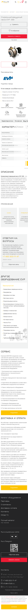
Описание (18, 121)
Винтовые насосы (8, 298)
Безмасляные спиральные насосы (12, 289)
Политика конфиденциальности (14, 590)
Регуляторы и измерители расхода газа (13, 334)
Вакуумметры (7, 292)
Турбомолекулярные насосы (11, 338)
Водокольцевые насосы (10, 301)
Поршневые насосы (9, 330)
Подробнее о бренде (7, 83)
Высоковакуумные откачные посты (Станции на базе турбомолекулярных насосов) (13, 306)
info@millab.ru (9, 583)
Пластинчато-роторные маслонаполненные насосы (11, 326)
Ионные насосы (7, 316)
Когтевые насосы (8, 319)
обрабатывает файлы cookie (11, 596)
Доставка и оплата (9, 508)
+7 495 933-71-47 (11, 256)
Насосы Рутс (7, 322)
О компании (6, 504)
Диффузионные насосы (10, 313)
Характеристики (7, 121)
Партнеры (5, 501)
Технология (8, 286)
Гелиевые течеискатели (10, 310)
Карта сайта (14, 593)
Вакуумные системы (9, 295)
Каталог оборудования (11, 497)
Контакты (5, 511)
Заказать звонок (7, 259)
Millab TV (5, 515)
